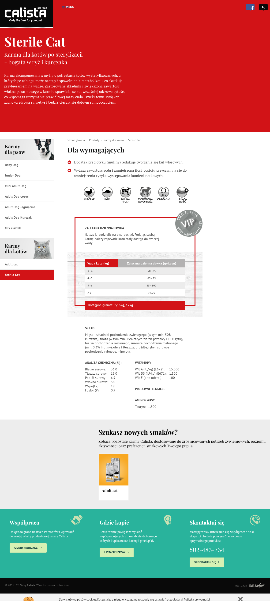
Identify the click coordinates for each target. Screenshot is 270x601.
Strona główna (76, 140)
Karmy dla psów (15, 149)
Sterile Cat (12, 275)
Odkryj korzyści (28, 547)
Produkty (94, 140)
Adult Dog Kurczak (18, 217)
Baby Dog (12, 165)
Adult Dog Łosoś (17, 196)
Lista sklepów (116, 551)
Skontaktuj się (207, 561)
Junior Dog (13, 175)
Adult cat (11, 264)
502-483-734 (207, 550)
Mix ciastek (13, 228)
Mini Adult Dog (15, 186)
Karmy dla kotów (16, 248)
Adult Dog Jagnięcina (20, 207)
